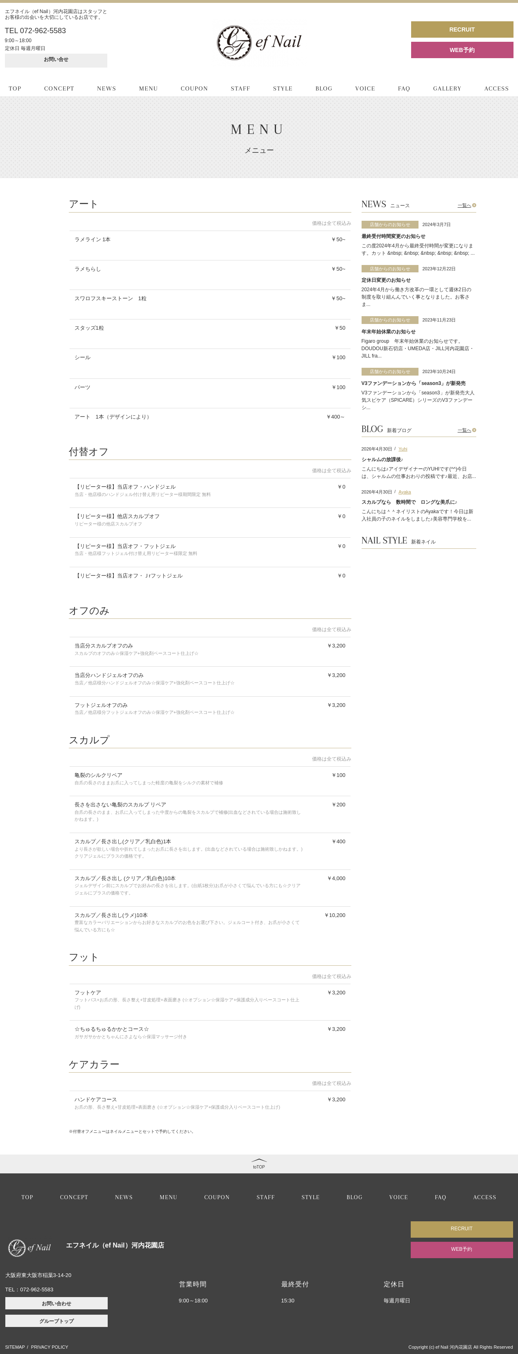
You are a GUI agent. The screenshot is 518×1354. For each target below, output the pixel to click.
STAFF (241, 88)
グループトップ (56, 1321)
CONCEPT (59, 88)
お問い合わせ (56, 1303)
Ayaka (404, 491)
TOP (15, 88)
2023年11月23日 (439, 319)
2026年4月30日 (377, 448)
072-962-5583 (36, 1289)
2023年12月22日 (439, 268)
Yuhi (402, 448)
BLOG (324, 88)
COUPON (194, 88)
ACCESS (496, 88)
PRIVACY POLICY (49, 1347)
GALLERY (447, 88)
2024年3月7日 (437, 224)
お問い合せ (56, 59)
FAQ (404, 88)
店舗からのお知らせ (390, 224)
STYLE (283, 88)
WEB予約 (462, 50)
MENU (148, 88)
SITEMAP (15, 1347)
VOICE (365, 88)
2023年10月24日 (439, 371)
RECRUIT (462, 29)
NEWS (106, 88)
